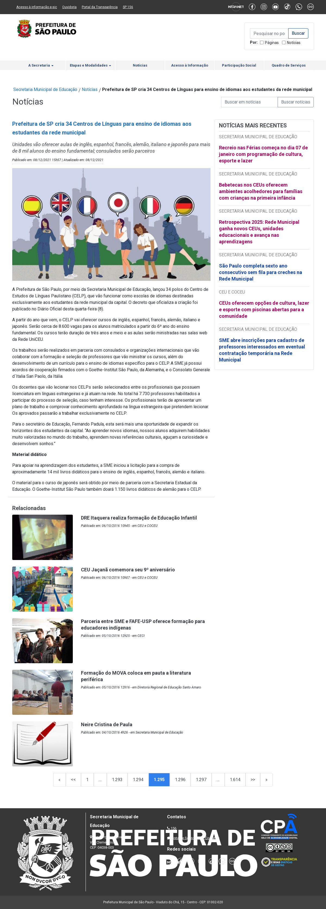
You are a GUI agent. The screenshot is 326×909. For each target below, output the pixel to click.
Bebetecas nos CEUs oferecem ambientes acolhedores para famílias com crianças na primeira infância (260, 191)
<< (73, 779)
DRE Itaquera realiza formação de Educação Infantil (139, 518)
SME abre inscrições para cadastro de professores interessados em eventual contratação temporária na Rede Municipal (262, 350)
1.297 (201, 779)
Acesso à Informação (189, 65)
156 (173, 828)
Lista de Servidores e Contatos (195, 838)
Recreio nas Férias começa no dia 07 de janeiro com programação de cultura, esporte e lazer (263, 154)
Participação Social (239, 65)
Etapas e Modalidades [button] (90, 65)
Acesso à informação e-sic (36, 7)
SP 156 (128, 7)
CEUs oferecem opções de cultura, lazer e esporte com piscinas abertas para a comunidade (264, 309)
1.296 (180, 779)
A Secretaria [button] (41, 65)
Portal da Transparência (100, 7)
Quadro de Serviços (289, 65)
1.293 (117, 779)
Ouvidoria (69, 7)
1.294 (138, 779)
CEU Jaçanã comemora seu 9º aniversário (128, 570)
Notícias (293, 42)
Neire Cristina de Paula (106, 724)
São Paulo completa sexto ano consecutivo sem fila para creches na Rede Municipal (260, 272)
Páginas (272, 42)
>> (253, 779)
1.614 (235, 779)
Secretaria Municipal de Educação (45, 89)
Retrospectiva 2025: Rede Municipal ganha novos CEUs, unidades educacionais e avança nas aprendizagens (259, 231)
